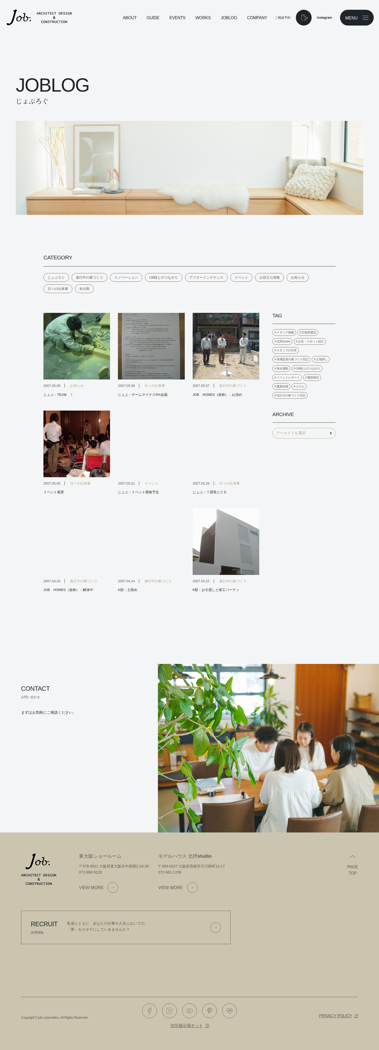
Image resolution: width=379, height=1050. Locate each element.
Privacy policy (335, 1016)
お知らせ (298, 277)
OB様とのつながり (163, 277)
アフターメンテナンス (206, 277)
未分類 (84, 289)
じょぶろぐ (56, 277)
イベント (241, 277)
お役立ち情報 (269, 277)
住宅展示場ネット (186, 1025)
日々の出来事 (58, 289)
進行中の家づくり (89, 277)
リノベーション (126, 277)
